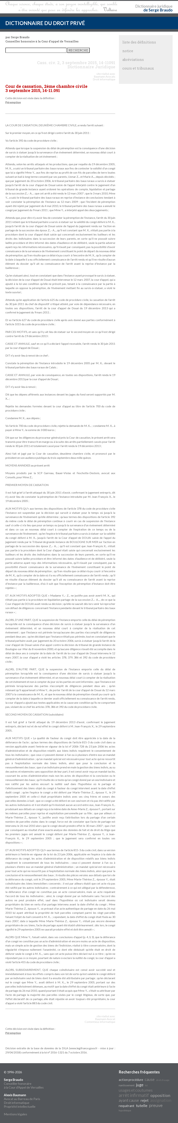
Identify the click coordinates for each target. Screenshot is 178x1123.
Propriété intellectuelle (19, 1106)
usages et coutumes (136, 1090)
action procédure (131, 1080)
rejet (144, 1100)
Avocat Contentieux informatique (100, 1020)
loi (146, 1085)
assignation (160, 1100)
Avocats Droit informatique (104, 78)
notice (127, 51)
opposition (160, 1095)
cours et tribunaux (138, 68)
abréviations (133, 59)
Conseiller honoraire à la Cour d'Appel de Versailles (24, 1083)
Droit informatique (16, 1103)
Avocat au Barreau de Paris (22, 1099)
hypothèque (125, 1110)
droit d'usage (162, 1080)
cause (150, 1079)
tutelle (141, 1105)
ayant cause (129, 1100)
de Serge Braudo (158, 10)
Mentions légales (15, 1114)
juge (139, 1084)
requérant (126, 1106)
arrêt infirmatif (134, 1095)
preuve (156, 1105)
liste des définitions (139, 42)
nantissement (127, 1085)
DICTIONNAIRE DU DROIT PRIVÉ (45, 23)
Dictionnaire (146, 6)
